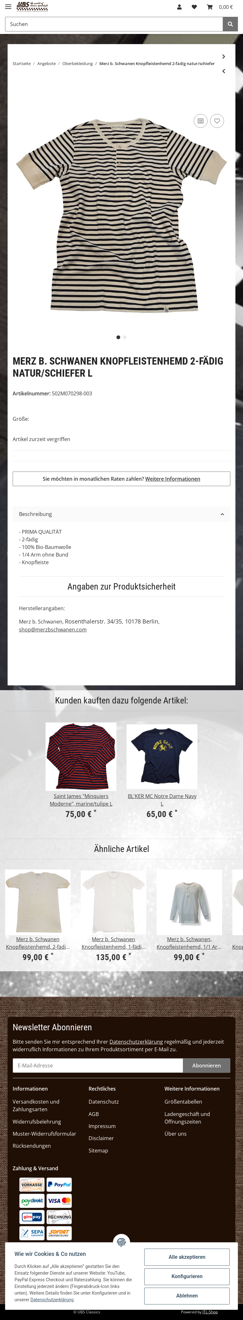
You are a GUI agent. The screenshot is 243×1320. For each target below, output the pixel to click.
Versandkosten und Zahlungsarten (36, 1105)
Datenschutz (104, 1101)
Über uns (176, 1133)
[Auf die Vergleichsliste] (201, 121)
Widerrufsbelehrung (37, 1121)
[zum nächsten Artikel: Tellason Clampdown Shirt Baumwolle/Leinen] (223, 56)
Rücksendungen (32, 1145)
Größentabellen (183, 1101)
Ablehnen (186, 1296)
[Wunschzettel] (194, 7)
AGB (94, 1114)
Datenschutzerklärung (136, 1041)
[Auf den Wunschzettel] (217, 121)
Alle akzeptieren (186, 1257)
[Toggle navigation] (8, 4)
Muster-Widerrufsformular (44, 1133)
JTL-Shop (210, 1312)
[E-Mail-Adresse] (98, 1065)
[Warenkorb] (220, 7)
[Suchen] (114, 24)
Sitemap (98, 1150)
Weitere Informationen (172, 478)
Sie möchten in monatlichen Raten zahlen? (121, 478)
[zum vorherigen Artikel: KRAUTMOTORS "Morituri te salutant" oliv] (223, 71)
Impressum (102, 1126)
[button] (179, 7)
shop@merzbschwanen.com (53, 629)
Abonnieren (206, 1065)
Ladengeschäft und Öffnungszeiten (187, 1118)
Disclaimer (101, 1138)
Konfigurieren (186, 1276)
